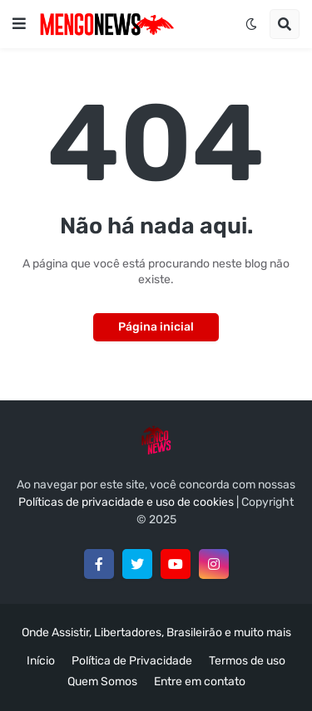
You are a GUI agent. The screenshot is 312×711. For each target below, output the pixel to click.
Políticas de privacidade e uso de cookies (126, 502)
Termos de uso (247, 661)
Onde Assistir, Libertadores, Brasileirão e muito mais (156, 632)
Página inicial (156, 327)
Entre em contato (199, 681)
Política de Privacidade (132, 661)
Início (41, 661)
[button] (19, 24)
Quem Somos (102, 681)
